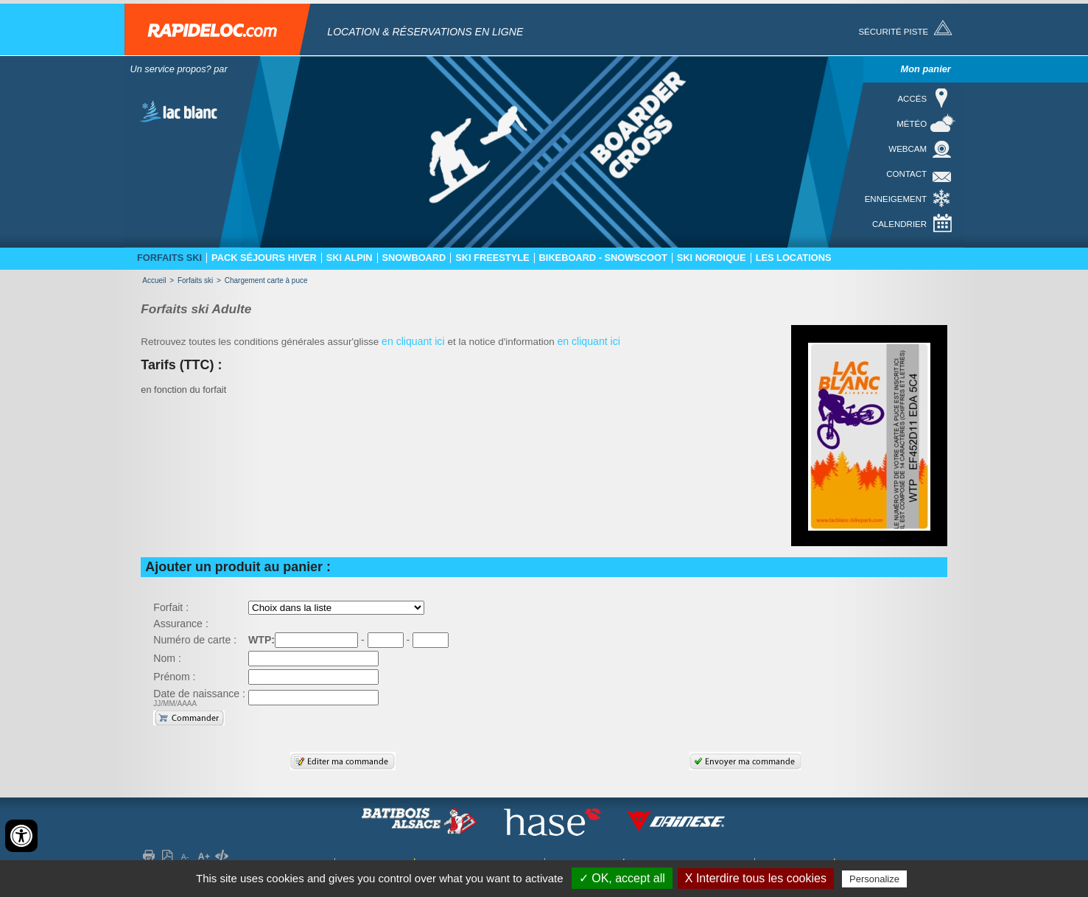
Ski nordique (711, 258)
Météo (911, 123)
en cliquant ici (414, 341)
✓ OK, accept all (622, 878)
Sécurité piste (893, 31)
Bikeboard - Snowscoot (603, 258)
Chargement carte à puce (266, 280)
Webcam (907, 148)
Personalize (874, 878)
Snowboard (414, 258)
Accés (912, 98)
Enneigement (896, 199)
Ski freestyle (492, 258)
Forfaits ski (169, 258)
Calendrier (899, 224)
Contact (906, 174)
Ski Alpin (349, 258)
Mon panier (926, 68)
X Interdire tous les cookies (755, 878)
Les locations (794, 258)
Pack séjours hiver (264, 258)
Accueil (154, 280)
